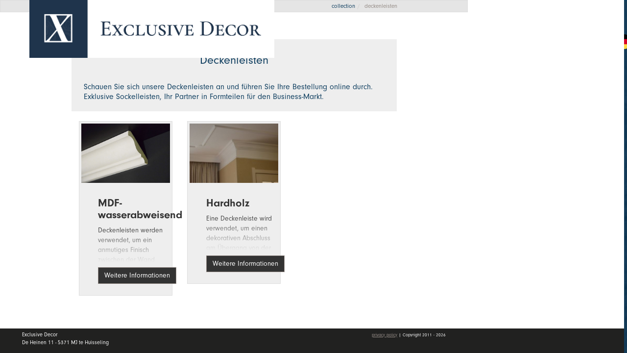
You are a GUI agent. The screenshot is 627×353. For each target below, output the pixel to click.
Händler (553, 144)
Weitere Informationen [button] (137, 275)
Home (504, 73)
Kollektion (553, 96)
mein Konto (516, 196)
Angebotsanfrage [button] (524, 40)
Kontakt (508, 168)
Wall (553, 120)
